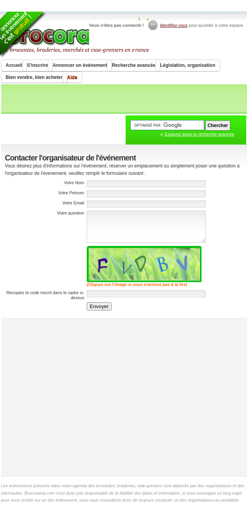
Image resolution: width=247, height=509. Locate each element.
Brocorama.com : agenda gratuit (75, 35)
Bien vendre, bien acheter (34, 77)
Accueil (14, 65)
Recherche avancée (133, 65)
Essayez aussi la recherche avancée (200, 134)
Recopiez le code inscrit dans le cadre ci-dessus (45, 295)
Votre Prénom (71, 192)
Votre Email (73, 202)
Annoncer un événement (80, 65)
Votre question (70, 213)
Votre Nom (74, 182)
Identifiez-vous (173, 25)
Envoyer (99, 306)
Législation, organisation (187, 65)
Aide (72, 77)
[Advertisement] (74, 397)
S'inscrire (37, 65)
